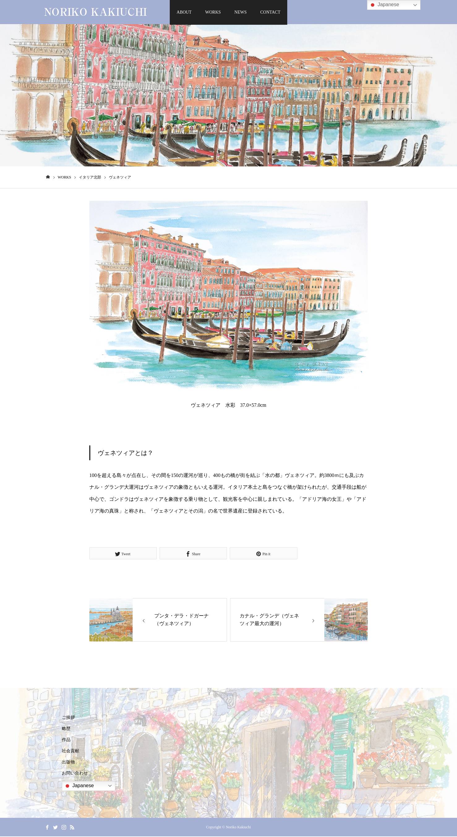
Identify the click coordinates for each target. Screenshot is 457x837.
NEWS (240, 12)
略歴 (66, 729)
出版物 (68, 762)
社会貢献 (70, 751)
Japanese (79, 786)
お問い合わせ (75, 773)
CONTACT (270, 12)
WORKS (213, 12)
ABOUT (184, 12)
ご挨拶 (68, 718)
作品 (66, 740)
